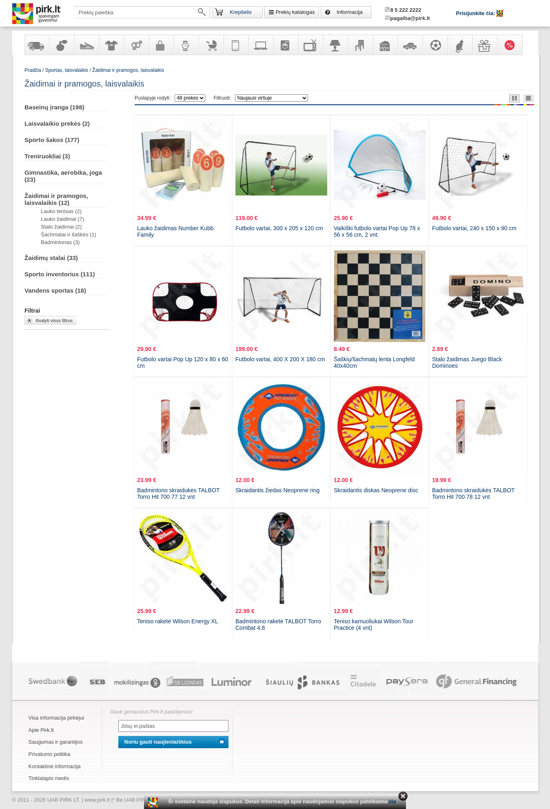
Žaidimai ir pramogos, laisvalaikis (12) (56, 199)
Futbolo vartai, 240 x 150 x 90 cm (474, 228)
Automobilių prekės (410, 45)
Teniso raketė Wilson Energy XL (177, 621)
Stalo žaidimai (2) (61, 227)
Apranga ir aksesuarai (111, 45)
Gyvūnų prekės (460, 45)
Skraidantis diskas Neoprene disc (376, 490)
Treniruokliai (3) (47, 156)
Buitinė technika (285, 45)
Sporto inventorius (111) (59, 274)
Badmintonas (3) (60, 242)
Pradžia (32, 70)
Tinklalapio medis (49, 778)
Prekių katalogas (295, 12)
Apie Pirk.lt (41, 730)
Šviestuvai (335, 45)
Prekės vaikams (211, 45)
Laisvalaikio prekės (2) (57, 123)
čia (392, 801)
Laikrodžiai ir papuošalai (186, 45)
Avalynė (86, 45)
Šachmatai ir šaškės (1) (68, 234)
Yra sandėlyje (37, 45)
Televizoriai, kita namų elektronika (310, 45)
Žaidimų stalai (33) (51, 257)
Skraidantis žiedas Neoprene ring (277, 490)
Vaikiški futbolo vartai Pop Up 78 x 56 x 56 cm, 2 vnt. (377, 231)
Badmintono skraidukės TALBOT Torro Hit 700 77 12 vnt (178, 493)
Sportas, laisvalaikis (435, 45)
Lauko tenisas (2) (61, 211)
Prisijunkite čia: (476, 13)
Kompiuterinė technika (261, 45)
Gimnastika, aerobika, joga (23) (63, 176)
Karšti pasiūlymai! (512, 45)
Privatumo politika (50, 754)
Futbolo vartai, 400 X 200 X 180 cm (280, 359)
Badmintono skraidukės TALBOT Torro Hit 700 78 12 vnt (473, 493)
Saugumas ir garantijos (56, 742)
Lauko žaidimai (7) (62, 219)
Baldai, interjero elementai (360, 45)
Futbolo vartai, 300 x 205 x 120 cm (279, 228)
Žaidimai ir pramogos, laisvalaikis (128, 70)
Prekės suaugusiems (136, 45)
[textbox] (142, 12)
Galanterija (161, 45)
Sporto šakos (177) (51, 139)
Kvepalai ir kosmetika (61, 45)
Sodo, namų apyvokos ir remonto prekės (385, 45)
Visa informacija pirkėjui (56, 718)
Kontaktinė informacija (55, 766)
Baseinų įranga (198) (54, 107)
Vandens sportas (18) (55, 290)
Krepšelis (240, 12)
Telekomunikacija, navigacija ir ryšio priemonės (236, 45)
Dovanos (485, 45)
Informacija (350, 12)
